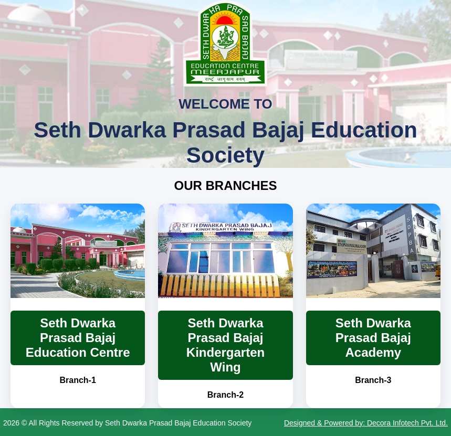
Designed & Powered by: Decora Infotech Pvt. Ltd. (366, 423)
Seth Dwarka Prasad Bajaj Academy (373, 337)
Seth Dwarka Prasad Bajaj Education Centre (78, 337)
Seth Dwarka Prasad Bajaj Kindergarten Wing (225, 345)
